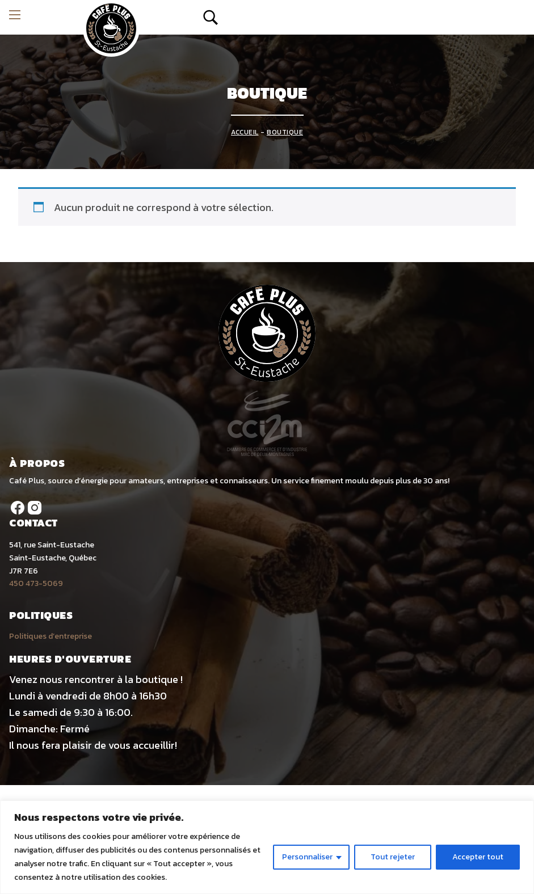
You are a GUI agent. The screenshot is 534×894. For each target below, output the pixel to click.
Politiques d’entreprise (50, 636)
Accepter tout (477, 857)
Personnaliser (307, 857)
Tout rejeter (393, 857)
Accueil (245, 132)
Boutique (285, 132)
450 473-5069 (36, 583)
